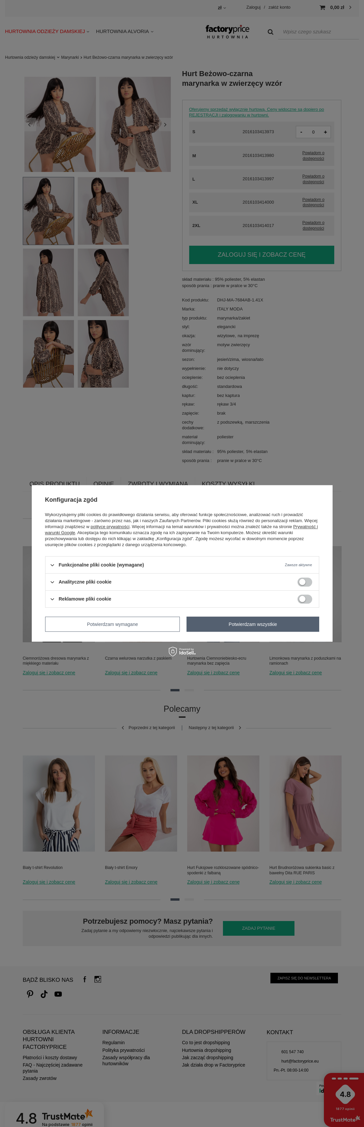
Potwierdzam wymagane (112, 624)
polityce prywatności (110, 526)
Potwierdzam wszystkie (253, 624)
